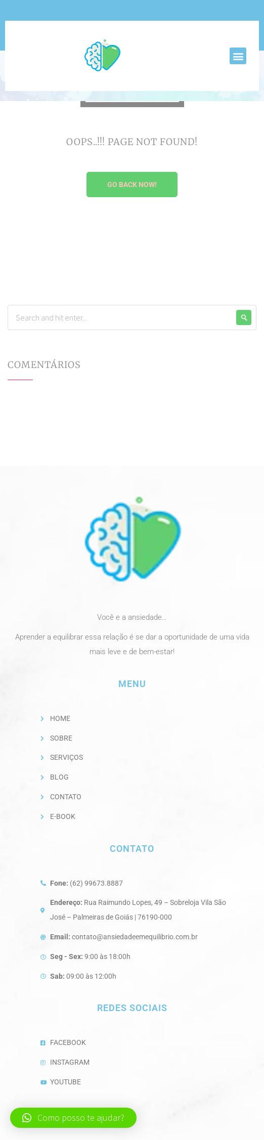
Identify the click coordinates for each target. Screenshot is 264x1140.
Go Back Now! (132, 184)
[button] (238, 56)
